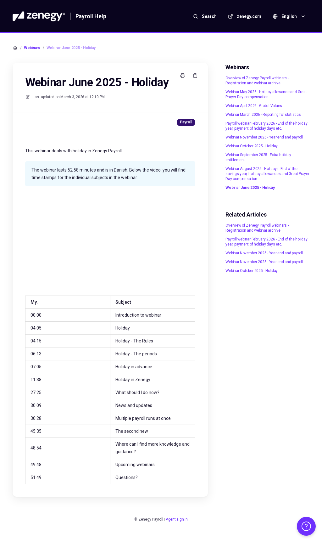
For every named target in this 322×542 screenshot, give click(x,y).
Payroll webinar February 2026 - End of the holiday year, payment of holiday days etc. (266, 126)
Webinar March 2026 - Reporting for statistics (263, 114)
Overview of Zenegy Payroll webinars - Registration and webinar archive (256, 80)
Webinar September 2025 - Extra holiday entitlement (258, 157)
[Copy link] (195, 76)
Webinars (32, 48)
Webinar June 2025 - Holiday (71, 48)
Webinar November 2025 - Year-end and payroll (264, 137)
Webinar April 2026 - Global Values (253, 106)
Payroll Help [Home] (90, 16)
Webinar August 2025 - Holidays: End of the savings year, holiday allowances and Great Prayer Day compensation (267, 174)
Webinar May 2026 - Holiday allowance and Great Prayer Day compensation (266, 94)
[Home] (39, 16)
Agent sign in (177, 519)
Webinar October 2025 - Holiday (251, 146)
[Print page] (183, 76)
